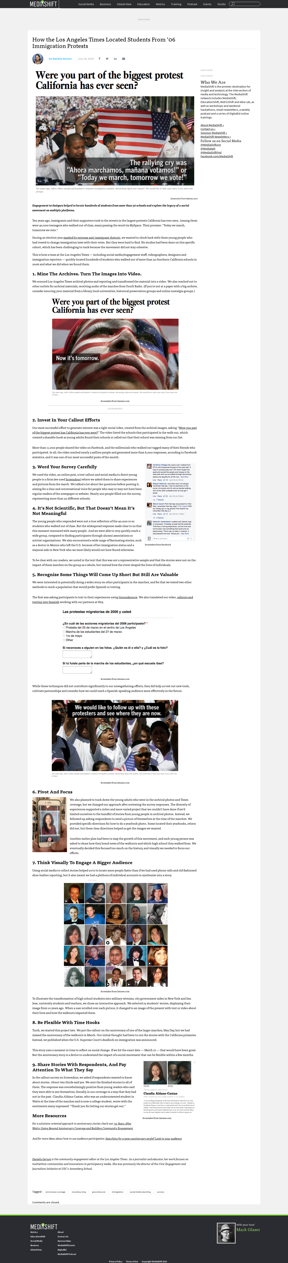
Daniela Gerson (62, 59)
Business (105, 4)
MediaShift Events (66, 1245)
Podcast (192, 4)
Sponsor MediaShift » (214, 133)
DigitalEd (62, 1249)
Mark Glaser (248, 1229)
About (61, 1232)
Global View (124, 4)
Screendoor (73, 479)
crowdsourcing (79, 1191)
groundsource (98, 1191)
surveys (160, 1191)
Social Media (86, 4)
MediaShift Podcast (67, 1254)
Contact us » (208, 129)
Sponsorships (64, 1241)
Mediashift (43, 3)
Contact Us (63, 1236)
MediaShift (43, 1226)
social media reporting (140, 1191)
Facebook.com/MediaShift (217, 156)
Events (207, 4)
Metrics (160, 4)
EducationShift (37, 1236)
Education (143, 4)
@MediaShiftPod (211, 152)
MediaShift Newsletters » (216, 137)
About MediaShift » (212, 125)
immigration (117, 1191)
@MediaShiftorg (211, 145)
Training (176, 4)
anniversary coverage (55, 1191)
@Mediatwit (208, 149)
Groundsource (128, 597)
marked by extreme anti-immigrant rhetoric (91, 237)
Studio (221, 4)
